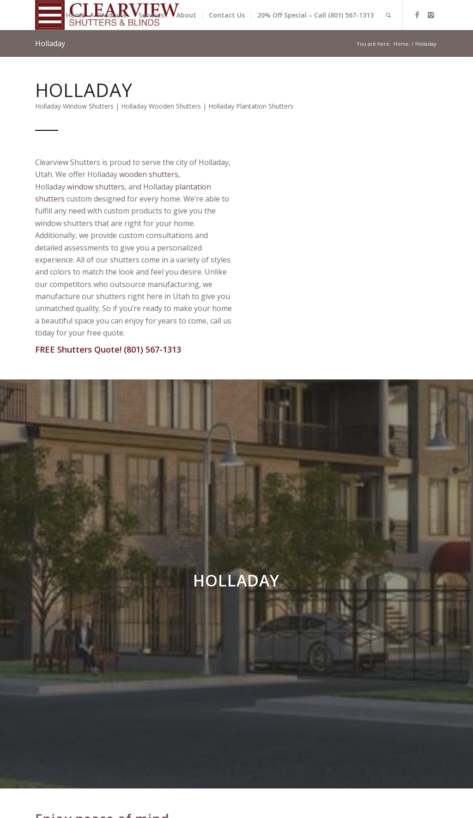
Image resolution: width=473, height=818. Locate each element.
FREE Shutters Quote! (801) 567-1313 (108, 349)
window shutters (96, 187)
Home (401, 43)
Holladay (50, 43)
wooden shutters (148, 174)
